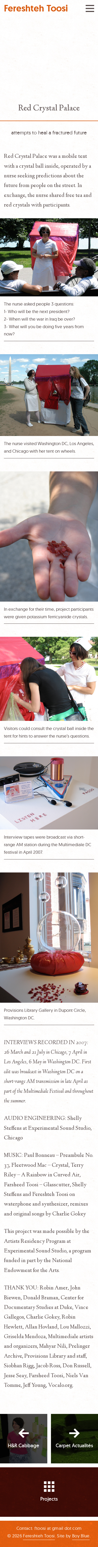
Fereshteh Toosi (36, 8)
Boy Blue (81, 1535)
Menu (90, 8)
